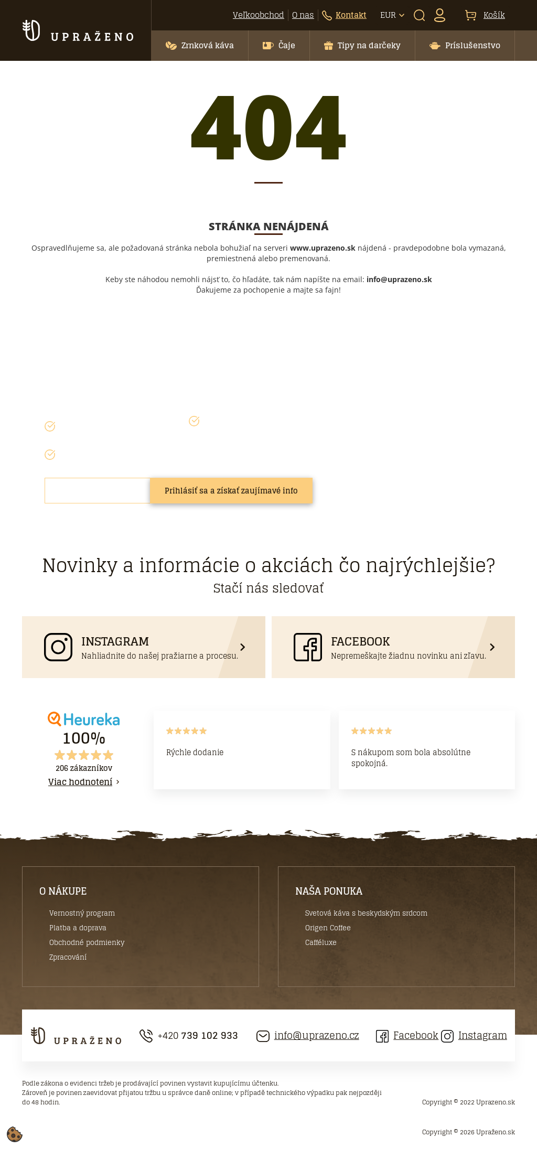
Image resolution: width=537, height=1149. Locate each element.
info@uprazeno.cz (307, 1035)
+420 (188, 1035)
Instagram (474, 1035)
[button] (200, 45)
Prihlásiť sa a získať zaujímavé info (231, 490)
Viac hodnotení (80, 782)
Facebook (407, 1035)
